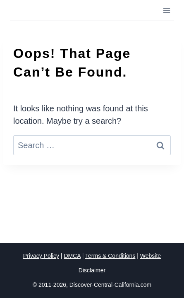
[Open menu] (166, 10)
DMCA (72, 255)
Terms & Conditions (110, 255)
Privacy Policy (41, 255)
